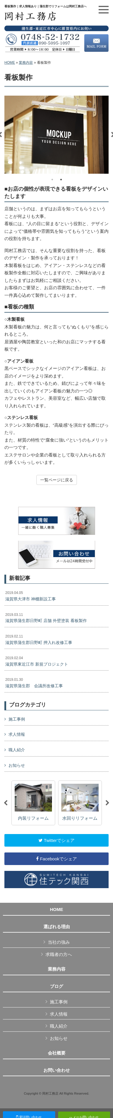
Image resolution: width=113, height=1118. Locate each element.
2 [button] (61, 179)
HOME (9, 63)
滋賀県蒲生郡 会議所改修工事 (34, 683)
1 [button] (52, 179)
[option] (56, 134)
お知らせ (17, 765)
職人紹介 (17, 749)
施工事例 (17, 719)
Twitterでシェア (56, 840)
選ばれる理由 (56, 926)
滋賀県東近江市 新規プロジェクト (36, 661)
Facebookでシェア (56, 858)
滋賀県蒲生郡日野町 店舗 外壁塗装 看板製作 (46, 618)
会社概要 (56, 1053)
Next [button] (107, 803)
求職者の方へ (58, 954)
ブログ (56, 986)
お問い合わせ (56, 1070)
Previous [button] (6, 803)
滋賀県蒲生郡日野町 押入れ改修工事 (38, 639)
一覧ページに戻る (56, 480)
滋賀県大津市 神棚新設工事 (30, 596)
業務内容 (26, 63)
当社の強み (59, 942)
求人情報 (17, 734)
